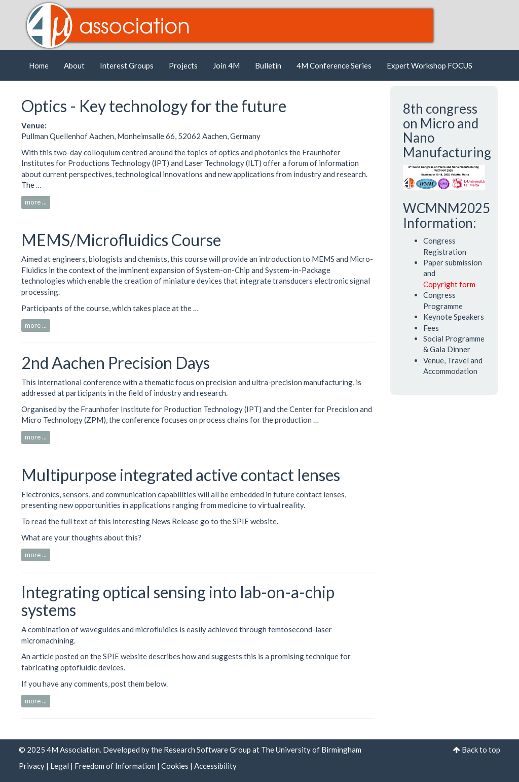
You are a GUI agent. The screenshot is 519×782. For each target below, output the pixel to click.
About (74, 65)
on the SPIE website (113, 656)
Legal (59, 765)
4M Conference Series (334, 65)
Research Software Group (207, 749)
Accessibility (215, 765)
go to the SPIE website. (239, 521)
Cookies (175, 765)
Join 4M (226, 65)
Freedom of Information (115, 765)
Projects (183, 65)
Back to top (481, 749)
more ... (36, 202)
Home (39, 65)
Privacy (32, 765)
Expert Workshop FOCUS (429, 65)
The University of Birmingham (311, 749)
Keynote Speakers (453, 316)
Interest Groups (127, 65)
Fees (431, 327)
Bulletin (268, 65)
